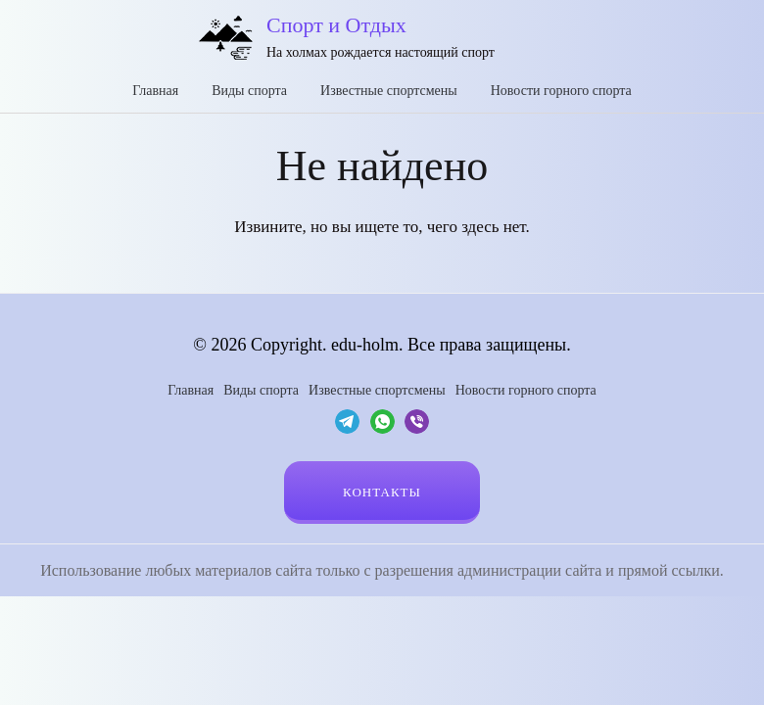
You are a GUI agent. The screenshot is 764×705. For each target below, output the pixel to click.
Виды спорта (249, 90)
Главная (155, 90)
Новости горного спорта (561, 90)
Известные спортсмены (388, 90)
